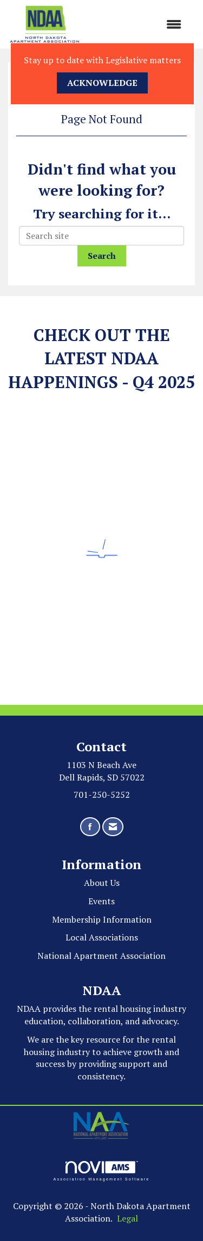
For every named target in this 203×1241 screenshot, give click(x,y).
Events (101, 901)
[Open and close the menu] (136, 24)
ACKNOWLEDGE (102, 83)
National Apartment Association (101, 956)
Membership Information (102, 919)
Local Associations (102, 937)
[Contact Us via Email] (112, 826)
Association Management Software (101, 1171)
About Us (102, 883)
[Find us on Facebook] (90, 826)
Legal (127, 1218)
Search (102, 256)
